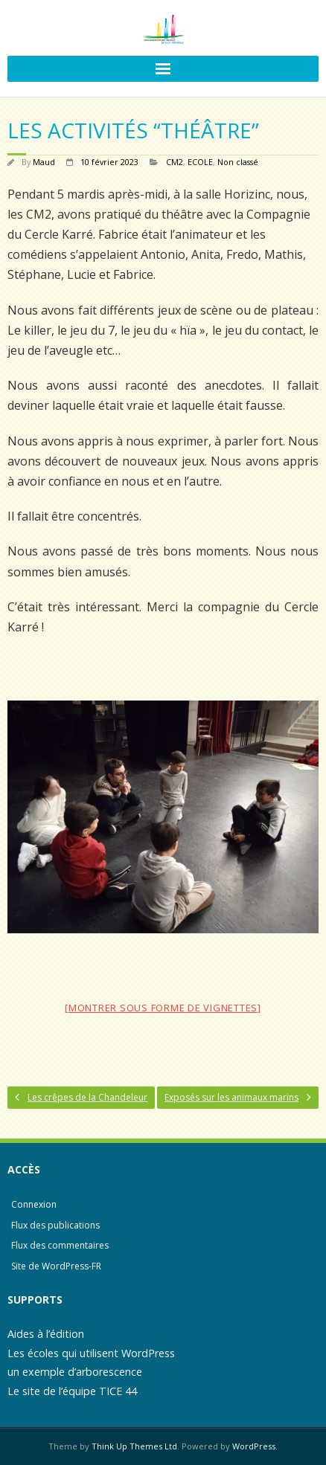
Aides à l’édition (45, 1334)
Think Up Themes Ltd (134, 1446)
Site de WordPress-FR (56, 1266)
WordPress (253, 1446)
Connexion (34, 1204)
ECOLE (200, 161)
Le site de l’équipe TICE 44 (72, 1391)
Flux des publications (55, 1225)
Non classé (237, 161)
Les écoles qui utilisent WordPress (91, 1353)
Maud (44, 161)
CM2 (174, 161)
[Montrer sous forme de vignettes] (163, 1007)
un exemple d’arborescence (74, 1372)
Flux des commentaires (60, 1245)
